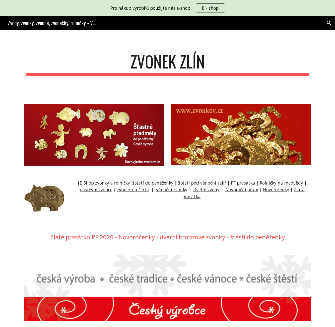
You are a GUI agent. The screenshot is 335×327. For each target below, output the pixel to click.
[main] (167, 64)
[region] (167, 8)
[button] (329, 23)
